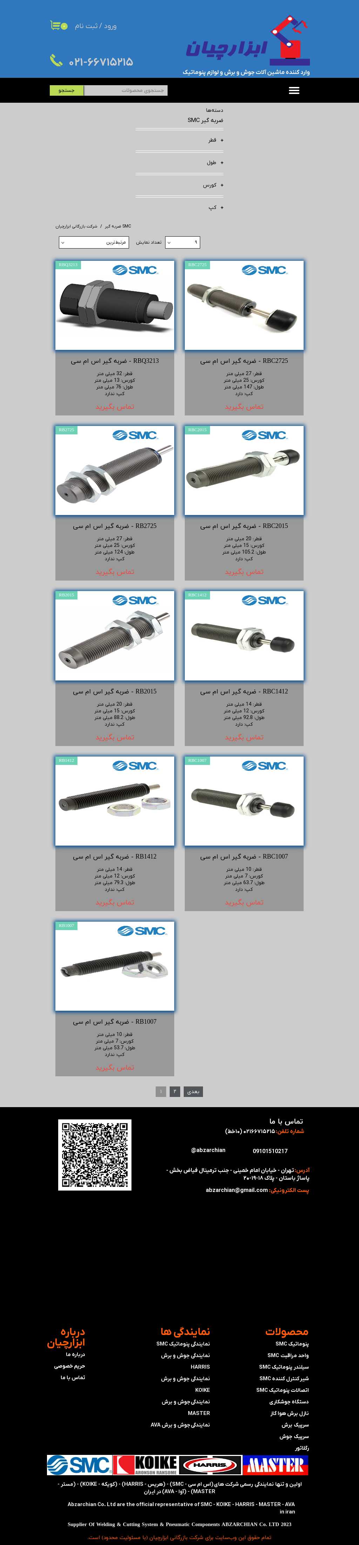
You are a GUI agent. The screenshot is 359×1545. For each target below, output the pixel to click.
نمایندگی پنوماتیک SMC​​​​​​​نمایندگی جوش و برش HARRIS (183, 1356)
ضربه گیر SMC (205, 120)
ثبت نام (86, 26)
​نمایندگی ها (185, 1332)
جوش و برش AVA (170, 1425)
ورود (110, 26)
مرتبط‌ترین (116, 242)
